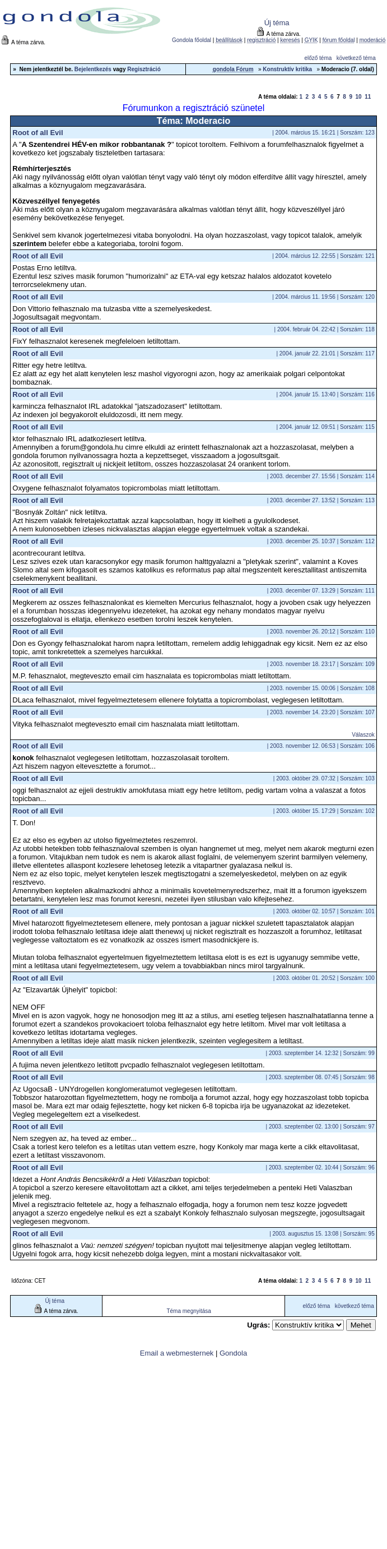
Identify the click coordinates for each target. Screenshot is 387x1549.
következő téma (356, 58)
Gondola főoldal (191, 40)
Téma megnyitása (188, 1311)
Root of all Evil (37, 132)
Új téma (277, 23)
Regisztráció (143, 69)
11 (368, 97)
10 (359, 97)
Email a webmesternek (177, 1353)
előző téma (318, 58)
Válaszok (363, 735)
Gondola (233, 1353)
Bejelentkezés (92, 69)
